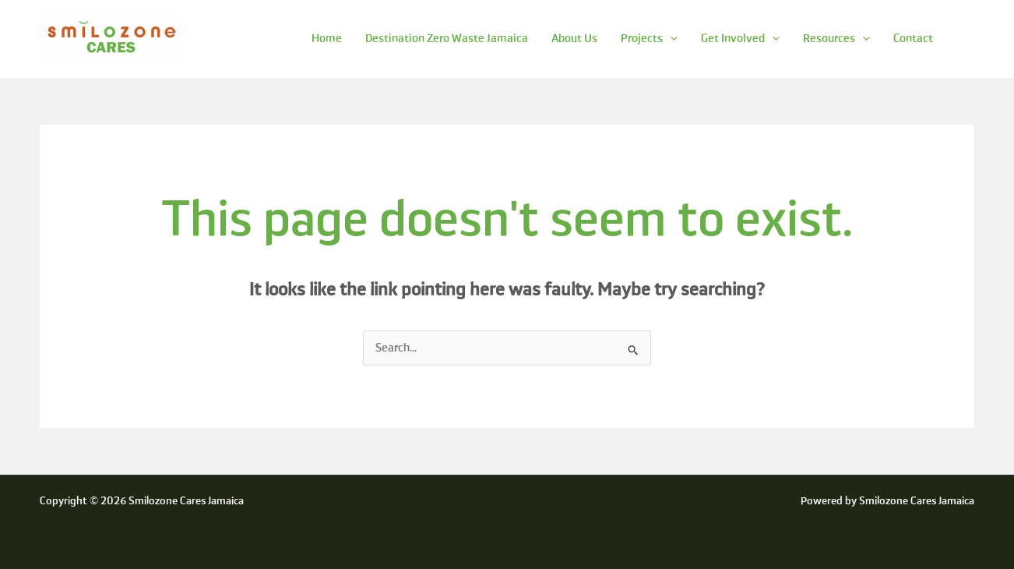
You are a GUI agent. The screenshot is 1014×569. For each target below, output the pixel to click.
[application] (670, 38)
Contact (913, 38)
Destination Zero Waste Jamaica (446, 38)
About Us (574, 38)
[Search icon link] (967, 39)
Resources (836, 38)
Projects (649, 38)
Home (327, 38)
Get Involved (740, 38)
